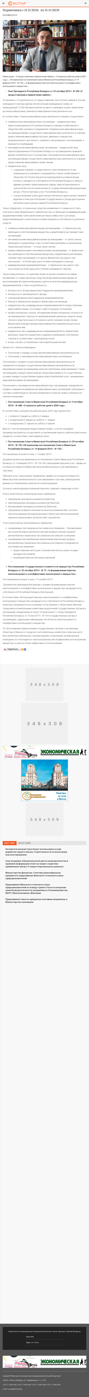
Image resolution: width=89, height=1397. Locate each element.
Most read (9, 843)
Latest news (24, 843)
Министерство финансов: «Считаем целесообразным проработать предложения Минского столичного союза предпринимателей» (34, 875)
